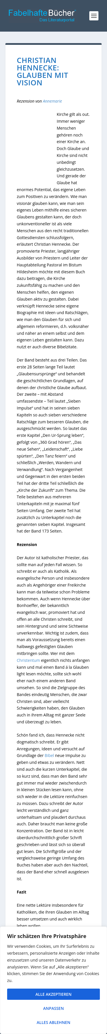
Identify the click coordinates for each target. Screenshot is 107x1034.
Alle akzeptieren (53, 994)
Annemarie (52, 101)
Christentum (29, 660)
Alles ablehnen (53, 1022)
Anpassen (53, 1008)
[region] (53, 980)
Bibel (49, 755)
